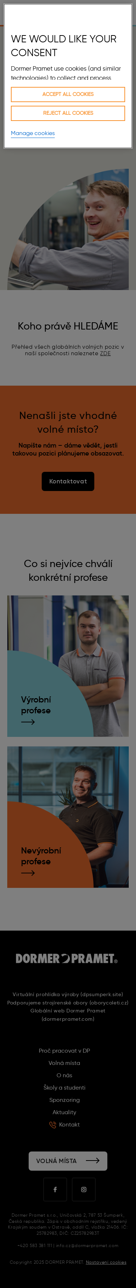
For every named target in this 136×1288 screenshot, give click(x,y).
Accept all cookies (68, 94)
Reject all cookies (68, 113)
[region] (68, 76)
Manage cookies (33, 133)
